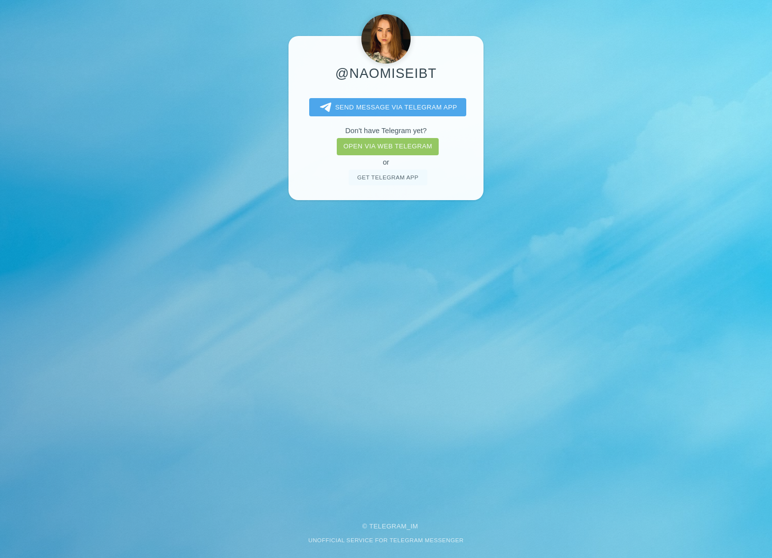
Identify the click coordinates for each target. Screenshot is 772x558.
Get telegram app (387, 177)
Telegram (388, 526)
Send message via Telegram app (386, 107)
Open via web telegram (387, 146)
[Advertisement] (386, 354)
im (414, 526)
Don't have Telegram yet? (385, 131)
